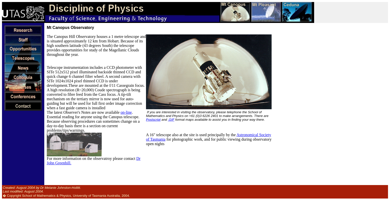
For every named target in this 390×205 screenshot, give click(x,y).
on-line (126, 112)
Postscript (153, 119)
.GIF (171, 119)
